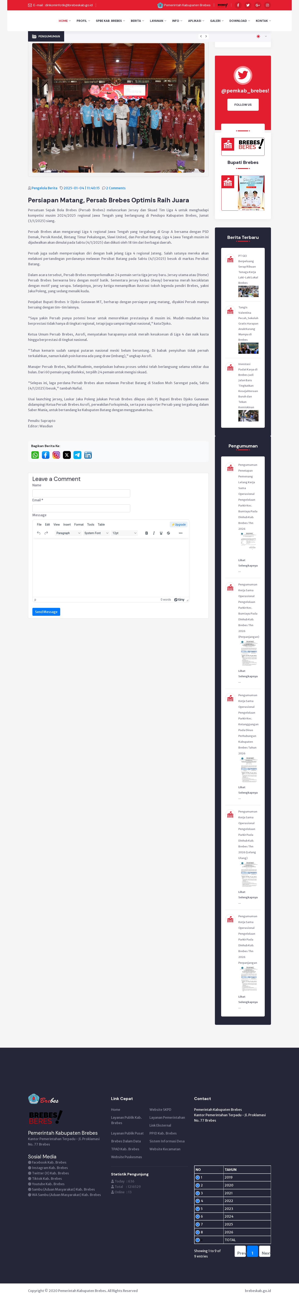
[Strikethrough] (168, 533)
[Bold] (146, 533)
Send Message (46, 612)
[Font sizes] (124, 533)
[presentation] (201, 36)
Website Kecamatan (165, 1149)
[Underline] (161, 533)
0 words (166, 599)
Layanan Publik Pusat (127, 1133)
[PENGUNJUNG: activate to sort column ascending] (252, 1170)
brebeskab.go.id (258, 1291)
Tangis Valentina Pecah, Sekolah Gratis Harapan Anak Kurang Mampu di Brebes (248, 324)
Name (36, 485)
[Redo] (46, 533)
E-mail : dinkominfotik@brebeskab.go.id (63, 5)
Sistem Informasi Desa (167, 1141)
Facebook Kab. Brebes (49, 1162)
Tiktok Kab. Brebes (47, 1178)
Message (39, 515)
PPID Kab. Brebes (163, 1133)
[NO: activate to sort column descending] (201, 1170)
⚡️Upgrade (178, 524)
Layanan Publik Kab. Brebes (126, 1120)
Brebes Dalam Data (126, 1141)
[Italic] (153, 533)
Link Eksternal (160, 1125)
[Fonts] (96, 533)
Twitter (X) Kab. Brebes (50, 1173)
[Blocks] (68, 533)
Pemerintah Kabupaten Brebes (187, 5)
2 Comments (116, 188)
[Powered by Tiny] (179, 599)
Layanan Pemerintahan (167, 1117)
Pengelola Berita (45, 188)
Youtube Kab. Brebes (48, 1184)
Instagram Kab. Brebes (50, 1168)
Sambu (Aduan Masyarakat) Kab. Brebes (63, 1189)
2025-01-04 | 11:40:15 (82, 188)
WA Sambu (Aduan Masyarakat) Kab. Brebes (66, 1195)
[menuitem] (39, 524)
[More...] (180, 533)
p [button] (35, 599)
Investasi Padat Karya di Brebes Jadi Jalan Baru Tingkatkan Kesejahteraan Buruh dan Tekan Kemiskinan (248, 385)
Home (63, 21)
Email (37, 500)
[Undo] (38, 533)
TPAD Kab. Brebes (125, 1149)
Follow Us (243, 105)
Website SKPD (160, 1109)
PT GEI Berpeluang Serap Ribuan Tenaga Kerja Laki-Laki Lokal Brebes (248, 269)
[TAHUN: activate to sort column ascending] (221, 1170)
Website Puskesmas (126, 1157)
